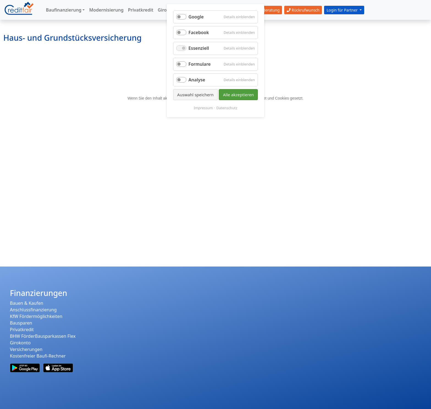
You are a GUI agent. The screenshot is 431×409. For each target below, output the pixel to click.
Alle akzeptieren (238, 94)
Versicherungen (26, 349)
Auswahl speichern (195, 94)
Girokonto (20, 343)
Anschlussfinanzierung (33, 310)
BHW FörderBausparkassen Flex (43, 336)
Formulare (200, 64)
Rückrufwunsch (303, 10)
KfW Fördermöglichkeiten (36, 316)
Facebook (199, 32)
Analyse (197, 80)
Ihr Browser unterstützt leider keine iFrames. (215, 144)
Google (196, 17)
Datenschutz (226, 107)
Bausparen (21, 323)
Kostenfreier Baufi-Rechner (38, 356)
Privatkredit (22, 329)
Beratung (268, 10)
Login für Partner (342, 10)
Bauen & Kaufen (26, 303)
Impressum (203, 107)
